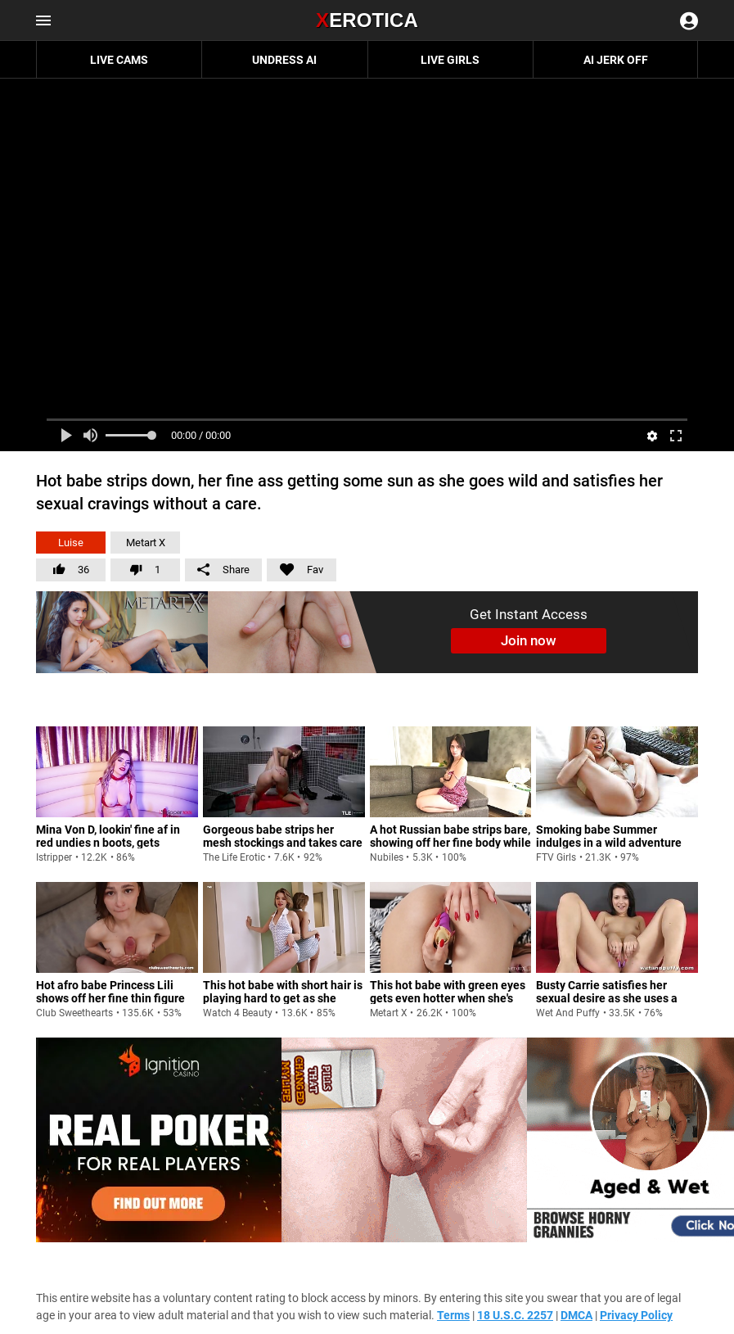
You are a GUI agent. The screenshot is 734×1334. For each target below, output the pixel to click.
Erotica (367, 20)
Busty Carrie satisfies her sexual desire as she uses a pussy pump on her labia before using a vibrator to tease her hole (607, 1010)
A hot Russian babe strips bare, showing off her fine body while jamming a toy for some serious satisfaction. (450, 848)
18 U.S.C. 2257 (515, 1315)
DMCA (576, 1315)
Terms (453, 1315)
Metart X (145, 542)
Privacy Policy (636, 1315)
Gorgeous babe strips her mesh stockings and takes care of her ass (282, 842)
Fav (295, 567)
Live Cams (119, 59)
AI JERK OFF (615, 59)
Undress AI (284, 59)
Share (223, 569)
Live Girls (450, 59)
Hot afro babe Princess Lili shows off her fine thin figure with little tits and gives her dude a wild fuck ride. (110, 1004)
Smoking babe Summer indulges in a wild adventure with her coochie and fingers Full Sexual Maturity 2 (609, 848)
